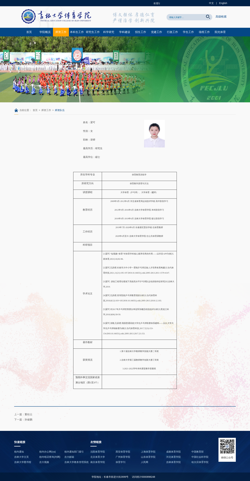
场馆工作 (204, 32)
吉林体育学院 (173, 462)
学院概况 (45, 32)
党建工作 (156, 32)
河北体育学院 (173, 457)
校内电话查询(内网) (49, 457)
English (223, 3)
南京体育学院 (97, 462)
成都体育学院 (173, 451)
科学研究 (108, 32)
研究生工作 (93, 32)
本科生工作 (77, 32)
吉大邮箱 (69, 457)
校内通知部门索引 (74, 451)
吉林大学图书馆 (22, 462)
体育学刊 (120, 462)
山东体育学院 (148, 457)
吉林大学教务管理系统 (76, 462)
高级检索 (221, 16)
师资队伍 (60, 110)
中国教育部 (197, 451)
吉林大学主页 (21, 457)
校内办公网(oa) (47, 451)
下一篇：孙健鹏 (23, 419)
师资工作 (60, 32)
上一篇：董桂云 (23, 414)
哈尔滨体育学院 (199, 462)
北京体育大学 (97, 457)
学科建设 (124, 32)
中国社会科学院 (199, 457)
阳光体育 (220, 32)
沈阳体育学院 (97, 451)
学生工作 (188, 32)
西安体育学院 (123, 451)
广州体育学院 (123, 457)
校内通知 (19, 451)
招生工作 (140, 32)
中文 (211, 3)
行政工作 (172, 32)
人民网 (144, 462)
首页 (29, 32)
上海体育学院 (148, 451)
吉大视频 (44, 462)
